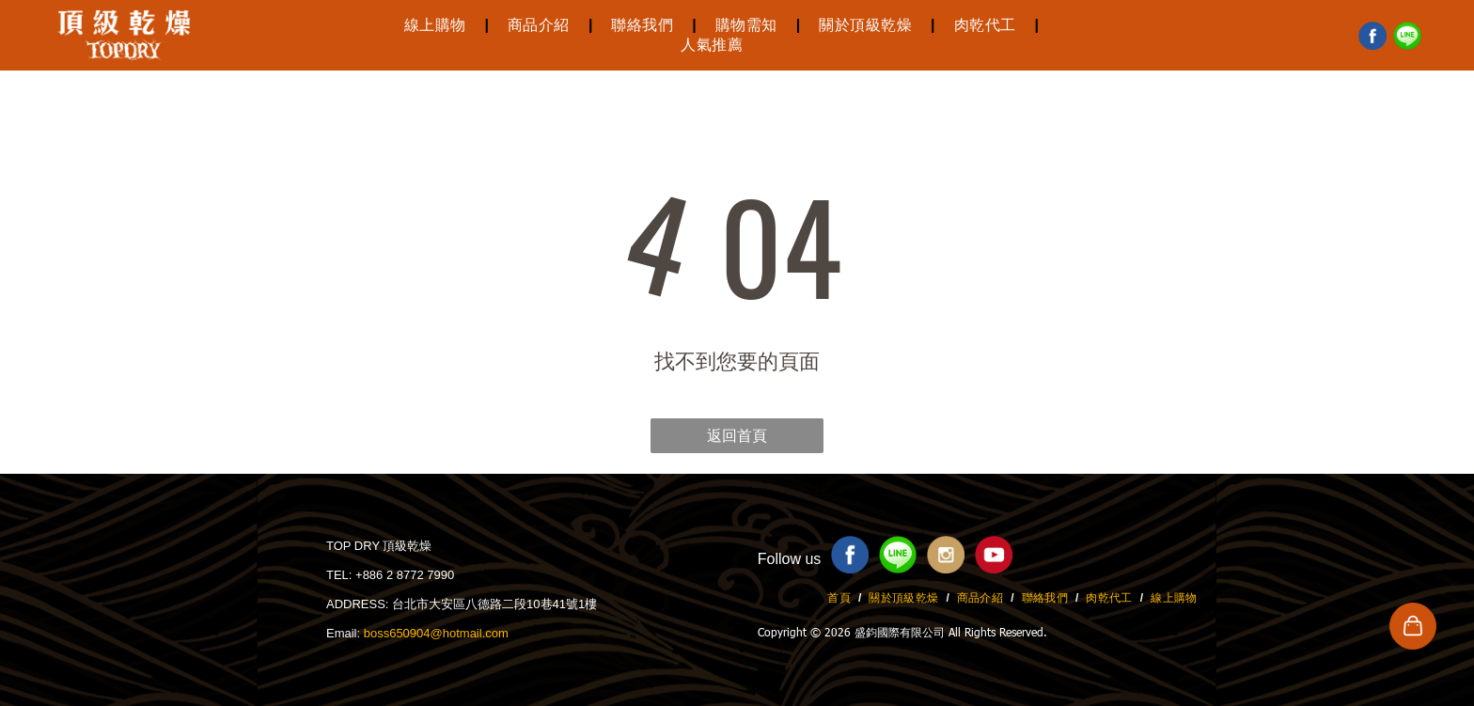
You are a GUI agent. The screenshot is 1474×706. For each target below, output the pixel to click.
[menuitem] (437, 26)
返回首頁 (737, 436)
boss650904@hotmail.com (436, 633)
